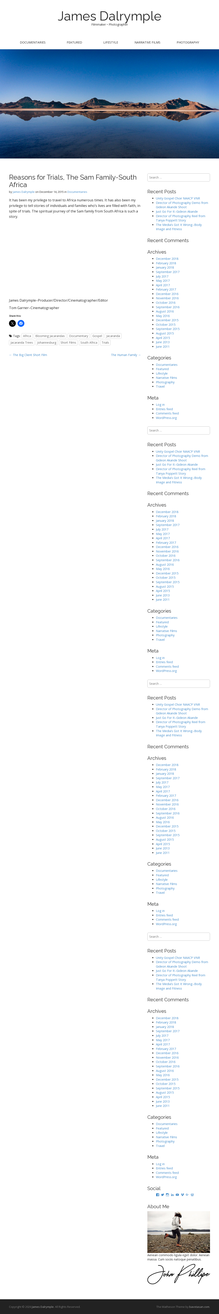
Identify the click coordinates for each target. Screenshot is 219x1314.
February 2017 (166, 289)
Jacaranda (113, 336)
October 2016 (165, 303)
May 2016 (163, 316)
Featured (74, 42)
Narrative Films (147, 42)
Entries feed (164, 409)
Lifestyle (110, 42)
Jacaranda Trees (21, 342)
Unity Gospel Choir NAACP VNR (178, 198)
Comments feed (167, 413)
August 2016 (165, 311)
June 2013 (163, 342)
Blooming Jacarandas (50, 336)
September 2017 (167, 272)
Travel (160, 386)
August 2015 (165, 333)
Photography (188, 42)
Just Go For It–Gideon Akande (177, 211)
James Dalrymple (109, 16)
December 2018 (167, 259)
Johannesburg (46, 342)
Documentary (78, 336)
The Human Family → (126, 355)
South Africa (88, 342)
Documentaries (33, 42)
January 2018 (165, 267)
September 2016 (167, 307)
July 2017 (162, 276)
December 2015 (167, 320)
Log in (160, 405)
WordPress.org (166, 418)
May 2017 (163, 281)
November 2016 (167, 298)
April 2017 (163, 285)
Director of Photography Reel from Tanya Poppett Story (180, 218)
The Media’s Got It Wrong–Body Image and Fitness (179, 227)
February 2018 (166, 263)
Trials (105, 342)
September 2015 (167, 329)
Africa (27, 336)
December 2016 (167, 294)
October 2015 (165, 325)
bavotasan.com (199, 1307)
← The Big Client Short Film (28, 355)
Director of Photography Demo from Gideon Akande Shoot (182, 205)
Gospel (97, 336)
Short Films (68, 342)
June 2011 (163, 346)
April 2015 (163, 338)
